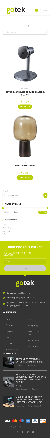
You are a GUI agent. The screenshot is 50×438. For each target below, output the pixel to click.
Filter (43, 212)
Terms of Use (32, 346)
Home (8, 319)
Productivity (7, 228)
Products (9, 331)
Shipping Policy (33, 340)
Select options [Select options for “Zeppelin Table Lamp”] (25, 178)
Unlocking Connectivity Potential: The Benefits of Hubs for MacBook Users (29, 399)
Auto (30, 365)
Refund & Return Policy (34, 333)
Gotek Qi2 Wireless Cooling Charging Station (25, 93)
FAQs (30, 319)
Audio (5, 225)
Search (5, 191)
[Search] (45, 195)
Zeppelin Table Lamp (25, 166)
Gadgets (24, 389)
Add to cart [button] (25, 107)
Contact (9, 343)
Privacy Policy (33, 325)
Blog (7, 337)
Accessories (25, 89)
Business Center (12, 349)
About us (9, 325)
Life (25, 162)
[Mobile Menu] (43, 10)
